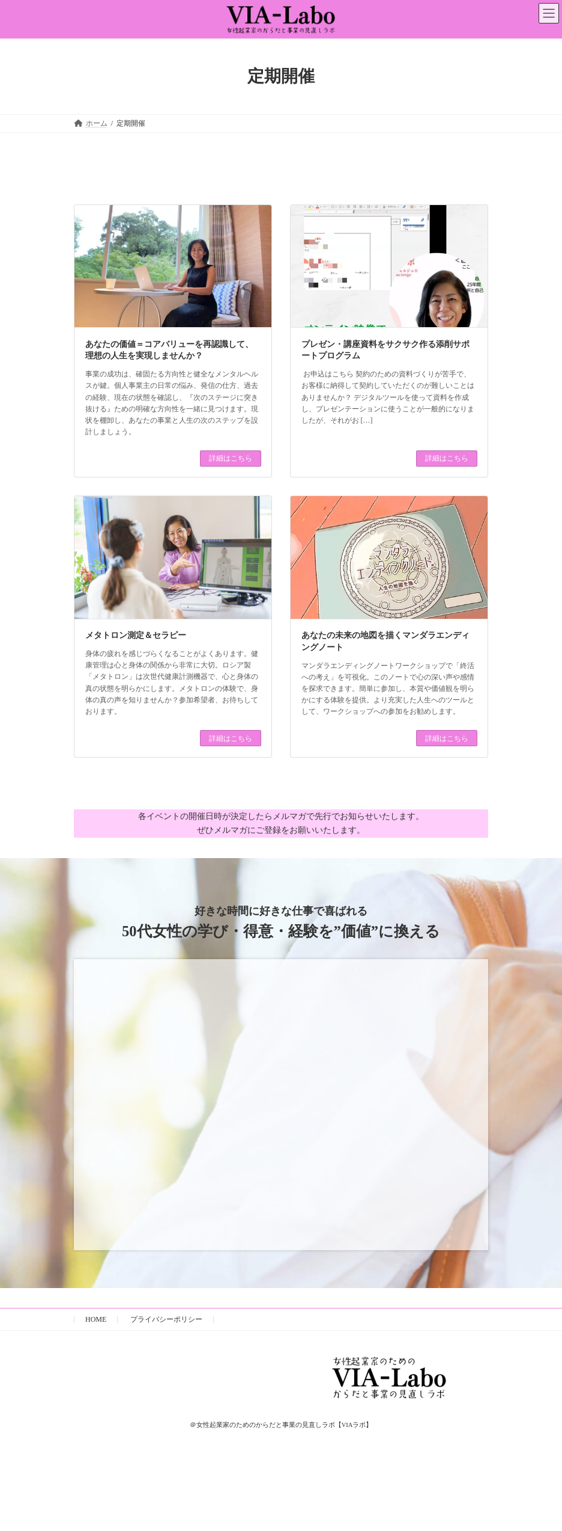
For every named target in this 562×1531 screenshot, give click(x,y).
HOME (95, 1319)
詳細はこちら (230, 458)
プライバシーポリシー (166, 1319)
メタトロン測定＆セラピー (135, 635)
